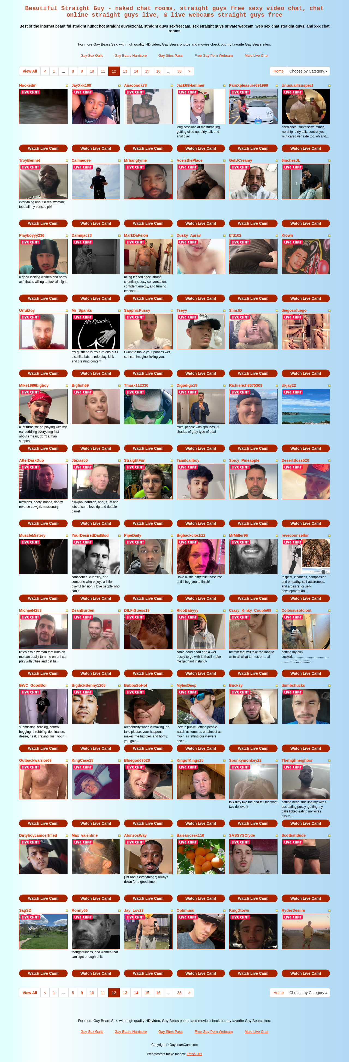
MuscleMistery (32, 535)
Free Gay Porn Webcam (214, 55)
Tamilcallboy (188, 460)
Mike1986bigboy (34, 385)
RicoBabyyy (187, 610)
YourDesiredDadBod (90, 535)
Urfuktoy (27, 310)
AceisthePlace (190, 160)
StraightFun (135, 460)
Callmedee (81, 160)
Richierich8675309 (245, 385)
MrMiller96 (238, 535)
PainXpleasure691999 (248, 85)
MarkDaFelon (136, 235)
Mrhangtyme (135, 160)
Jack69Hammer (191, 85)
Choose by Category (308, 71)
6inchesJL (291, 160)
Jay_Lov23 (134, 910)
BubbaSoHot (135, 685)
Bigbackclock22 (191, 535)
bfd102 (235, 235)
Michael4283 (30, 610)
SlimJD (235, 310)
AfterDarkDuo (31, 460)
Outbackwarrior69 (35, 760)
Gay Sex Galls (92, 55)
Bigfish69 (80, 385)
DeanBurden (83, 610)
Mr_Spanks (82, 310)
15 (147, 71)
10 (92, 71)
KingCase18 (83, 760)
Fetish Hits (194, 1054)
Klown (287, 235)
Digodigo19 (187, 385)
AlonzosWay (135, 835)
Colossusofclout (297, 610)
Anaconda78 (135, 85)
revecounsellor (295, 535)
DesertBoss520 (295, 460)
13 (125, 71)
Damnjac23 (82, 235)
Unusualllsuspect (297, 85)
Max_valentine (85, 835)
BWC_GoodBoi (32, 685)
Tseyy (182, 310)
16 (158, 71)
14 (136, 71)
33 (179, 71)
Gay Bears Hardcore (131, 55)
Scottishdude (294, 835)
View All (30, 71)
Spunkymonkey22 (245, 760)
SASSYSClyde (242, 835)
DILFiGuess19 (136, 610)
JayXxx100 (81, 85)
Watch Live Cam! (43, 148)
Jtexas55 (80, 460)
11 (103, 71)
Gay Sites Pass (170, 55)
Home (278, 71)
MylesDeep (187, 685)
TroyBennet (29, 160)
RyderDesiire (293, 910)
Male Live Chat (256, 55)
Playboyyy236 (31, 235)
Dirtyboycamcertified (38, 835)
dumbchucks (293, 685)
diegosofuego (294, 310)
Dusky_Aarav (189, 235)
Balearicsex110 (190, 835)
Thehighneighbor (297, 760)
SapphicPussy (137, 310)
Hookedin (28, 85)
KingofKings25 (190, 760)
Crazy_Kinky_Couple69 (250, 610)
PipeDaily (132, 535)
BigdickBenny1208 (89, 685)
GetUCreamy (240, 160)
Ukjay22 (289, 385)
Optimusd (185, 910)
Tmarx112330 (136, 385)
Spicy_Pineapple (244, 460)
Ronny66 (80, 910)
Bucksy (236, 685)
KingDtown (239, 910)
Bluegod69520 (137, 760)
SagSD (25, 910)
